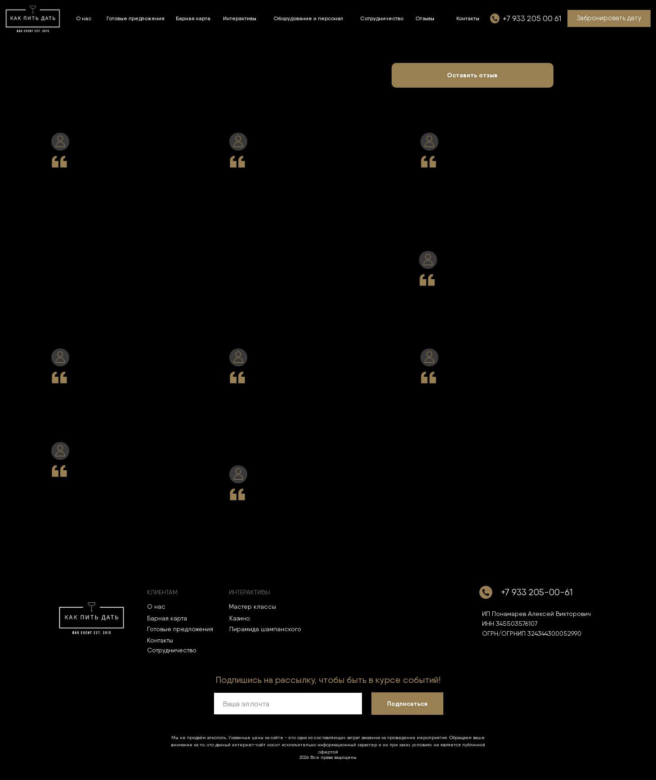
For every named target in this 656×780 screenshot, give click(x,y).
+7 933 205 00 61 (532, 18)
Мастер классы (252, 606)
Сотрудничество (171, 650)
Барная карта (167, 618)
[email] (288, 703)
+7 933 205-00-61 (537, 592)
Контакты (160, 640)
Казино (239, 618)
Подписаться (407, 704)
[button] (609, 18)
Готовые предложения (180, 629)
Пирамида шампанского (265, 629)
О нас (156, 606)
